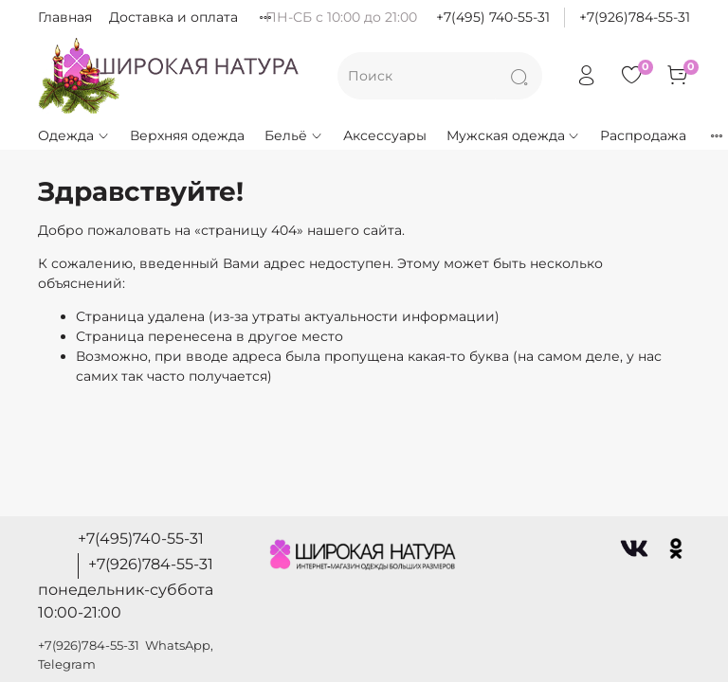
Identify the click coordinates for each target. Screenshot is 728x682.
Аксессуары (385, 135)
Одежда (74, 135)
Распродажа (643, 135)
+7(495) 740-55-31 (493, 17)
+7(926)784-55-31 (634, 17)
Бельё (293, 135)
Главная (65, 17)
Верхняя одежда (187, 135)
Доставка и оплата (173, 17)
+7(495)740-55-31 (141, 538)
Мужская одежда (513, 135)
